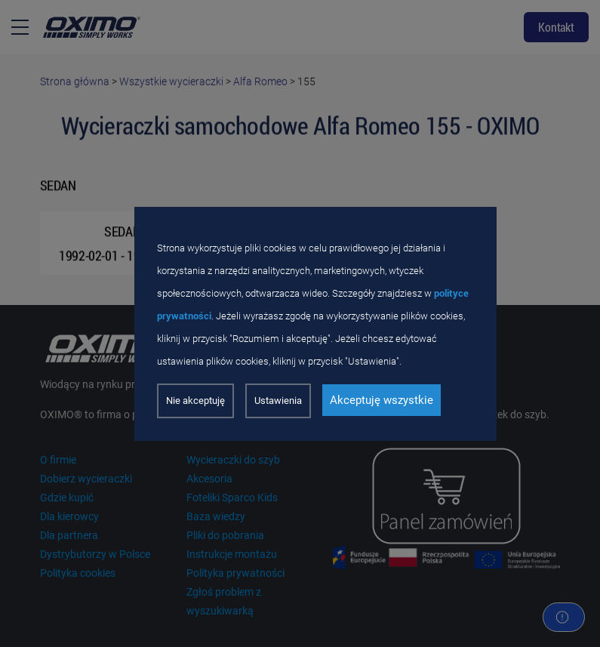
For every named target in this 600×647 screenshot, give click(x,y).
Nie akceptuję (195, 400)
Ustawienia (278, 400)
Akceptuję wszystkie (381, 400)
